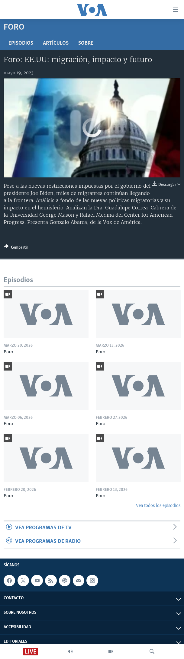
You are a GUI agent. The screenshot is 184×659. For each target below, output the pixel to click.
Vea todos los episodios (158, 505)
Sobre (85, 43)
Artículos (56, 43)
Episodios (20, 43)
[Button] (16, 248)
